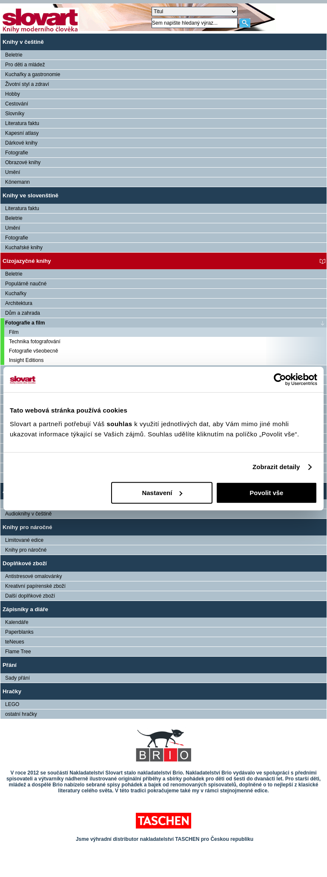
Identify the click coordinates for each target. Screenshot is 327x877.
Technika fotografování (34, 342)
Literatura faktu (22, 123)
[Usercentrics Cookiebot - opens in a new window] (280, 379)
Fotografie (16, 153)
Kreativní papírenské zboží (35, 586)
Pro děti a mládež (25, 65)
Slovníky (14, 114)
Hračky (12, 691)
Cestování (16, 104)
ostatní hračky (21, 714)
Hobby (12, 94)
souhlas (120, 423)
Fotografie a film (25, 323)
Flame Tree (18, 652)
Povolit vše (266, 492)
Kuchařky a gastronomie (32, 74)
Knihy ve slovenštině (30, 195)
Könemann (17, 182)
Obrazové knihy (22, 162)
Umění (12, 172)
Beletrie (14, 55)
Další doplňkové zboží (30, 596)
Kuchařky (15, 293)
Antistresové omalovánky (33, 576)
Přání (10, 665)
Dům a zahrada (22, 313)
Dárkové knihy (21, 143)
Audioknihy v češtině (28, 514)
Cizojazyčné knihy (27, 261)
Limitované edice (24, 540)
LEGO (12, 704)
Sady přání (17, 678)
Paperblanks (19, 632)
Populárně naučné (25, 284)
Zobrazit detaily (276, 466)
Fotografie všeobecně (33, 351)
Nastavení (162, 492)
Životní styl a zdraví (27, 84)
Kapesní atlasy (22, 133)
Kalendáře (17, 622)
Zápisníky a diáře (25, 609)
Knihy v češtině (23, 42)
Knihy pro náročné (27, 527)
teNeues (14, 642)
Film (14, 332)
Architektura (18, 303)
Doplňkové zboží (25, 563)
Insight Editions (26, 360)
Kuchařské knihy (24, 248)
